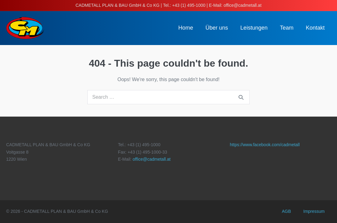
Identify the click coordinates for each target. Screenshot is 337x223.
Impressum (314, 211)
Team (286, 28)
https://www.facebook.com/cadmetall (265, 144)
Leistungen (254, 28)
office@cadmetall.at (152, 159)
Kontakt (315, 28)
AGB (286, 211)
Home (185, 28)
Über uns (217, 28)
